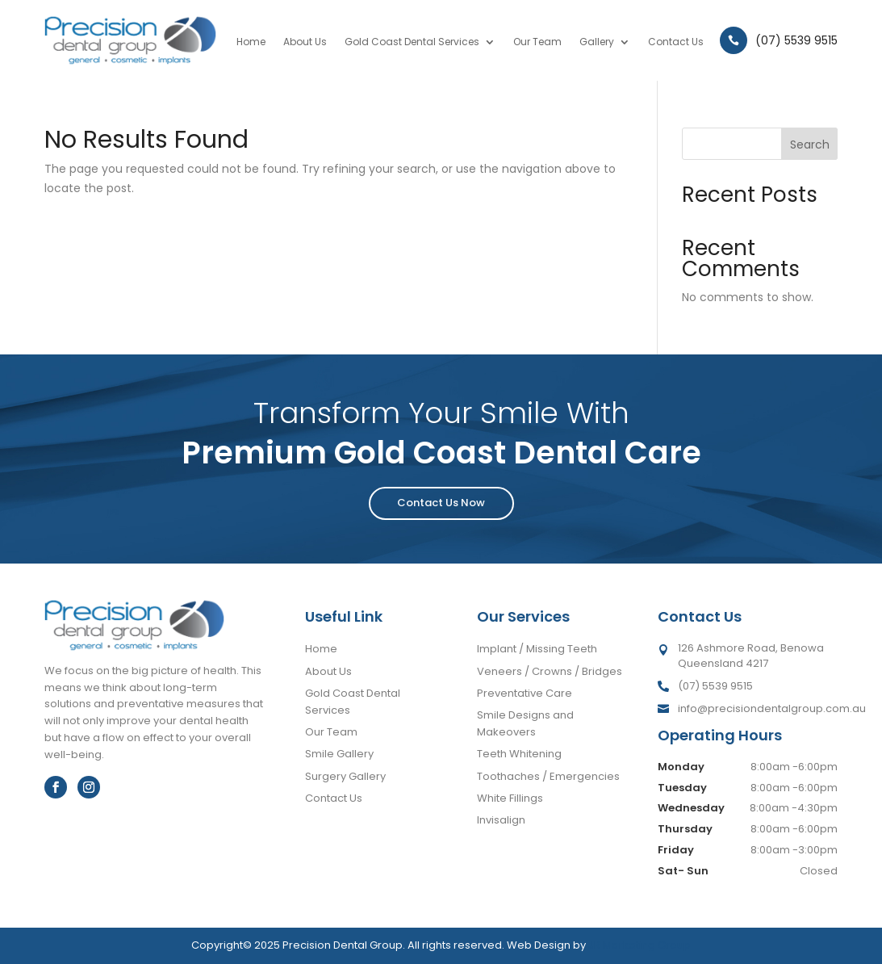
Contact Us (676, 42)
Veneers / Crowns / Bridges (549, 671)
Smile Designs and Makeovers (525, 723)
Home (250, 42)
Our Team (537, 42)
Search (810, 144)
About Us (305, 42)
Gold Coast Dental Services (412, 42)
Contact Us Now (441, 502)
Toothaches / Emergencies (548, 776)
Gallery (596, 42)
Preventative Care (524, 693)
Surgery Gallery (345, 776)
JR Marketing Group (639, 945)
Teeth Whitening (519, 753)
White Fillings (510, 798)
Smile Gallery (339, 753)
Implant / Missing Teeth (537, 648)
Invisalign (501, 820)
